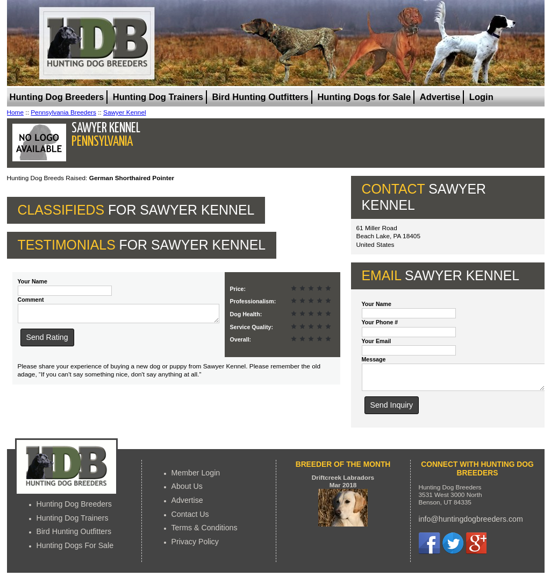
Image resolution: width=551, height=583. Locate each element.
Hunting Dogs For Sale (75, 550)
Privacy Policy (195, 546)
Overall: (241, 339)
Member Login (195, 477)
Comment (31, 299)
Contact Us (190, 519)
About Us (187, 491)
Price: (238, 289)
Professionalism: (253, 301)
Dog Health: (246, 314)
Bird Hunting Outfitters (260, 97)
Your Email (376, 341)
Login (481, 97)
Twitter (452, 548)
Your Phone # (380, 322)
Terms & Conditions (204, 532)
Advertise (440, 97)
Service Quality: (251, 327)
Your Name (32, 281)
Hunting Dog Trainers (158, 97)
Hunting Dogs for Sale (364, 97)
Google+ (475, 548)
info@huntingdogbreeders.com (471, 524)
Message (374, 359)
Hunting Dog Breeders (57, 97)
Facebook (429, 548)
